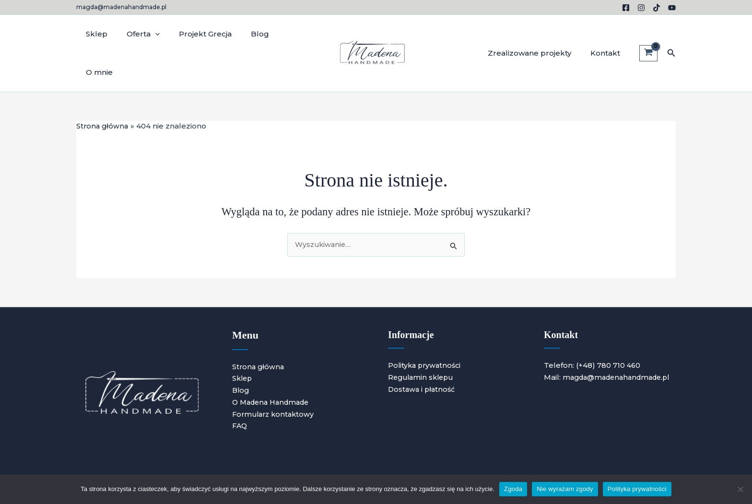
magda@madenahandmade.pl (121, 7)
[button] (671, 34)
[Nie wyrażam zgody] (740, 489)
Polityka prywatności (426, 328)
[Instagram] (641, 8)
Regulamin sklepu (423, 340)
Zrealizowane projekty (536, 34)
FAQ (240, 389)
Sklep (94, 34)
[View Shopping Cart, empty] (648, 34)
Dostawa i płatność (423, 352)
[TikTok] (656, 8)
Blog (243, 34)
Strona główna (259, 329)
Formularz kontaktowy (275, 377)
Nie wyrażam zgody (565, 488)
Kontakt (608, 34)
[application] (148, 34)
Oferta (136, 34)
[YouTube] (672, 8)
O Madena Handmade (274, 365)
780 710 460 (619, 328)
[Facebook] (626, 8)
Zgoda (513, 488)
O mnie (280, 34)
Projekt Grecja (193, 34)
